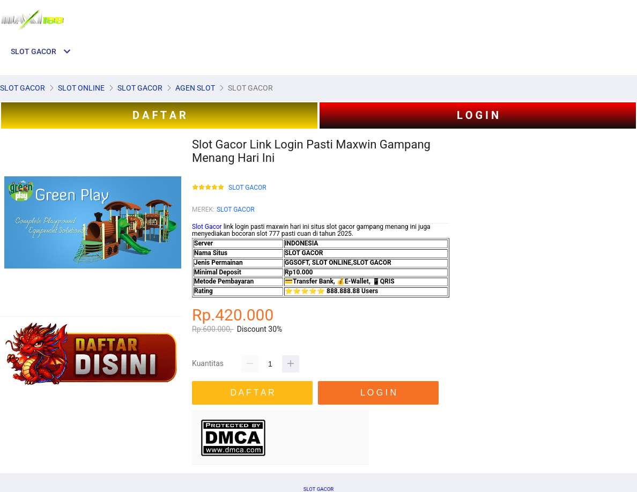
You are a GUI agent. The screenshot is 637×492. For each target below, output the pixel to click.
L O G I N (478, 115)
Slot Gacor (207, 226)
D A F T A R (159, 115)
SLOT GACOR (247, 187)
